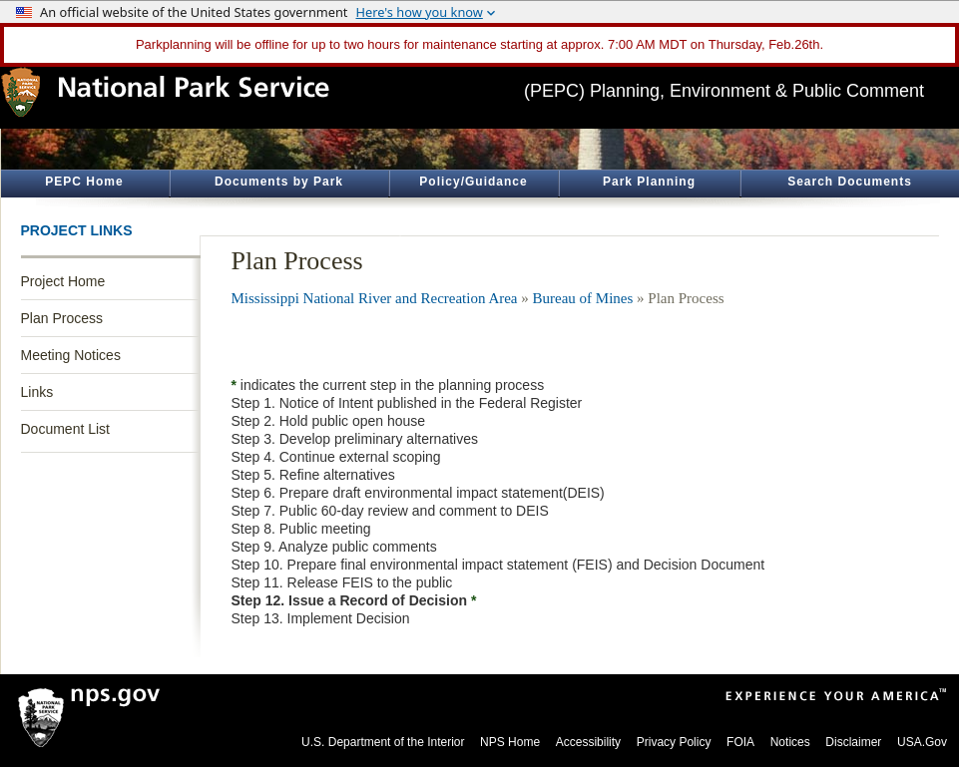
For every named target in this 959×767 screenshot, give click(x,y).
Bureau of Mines (583, 298)
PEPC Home (84, 182)
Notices (790, 742)
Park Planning (649, 182)
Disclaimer (853, 742)
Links (37, 392)
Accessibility (588, 742)
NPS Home (510, 742)
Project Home (63, 281)
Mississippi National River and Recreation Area (375, 298)
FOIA (740, 742)
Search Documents (849, 182)
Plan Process (62, 318)
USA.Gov (922, 742)
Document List (65, 429)
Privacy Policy (674, 742)
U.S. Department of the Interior (382, 742)
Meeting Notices (71, 355)
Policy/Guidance (473, 182)
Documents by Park (279, 182)
